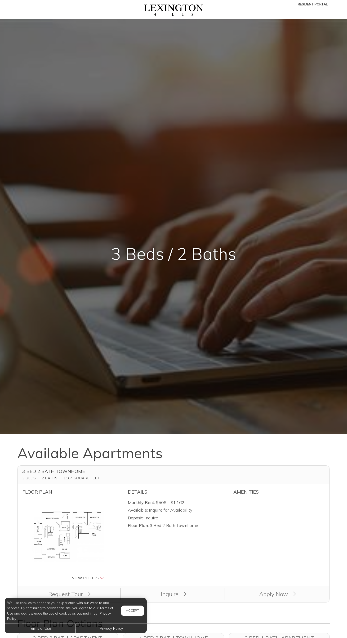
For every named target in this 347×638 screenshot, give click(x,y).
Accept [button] (132, 610)
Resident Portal (313, 4)
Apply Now (277, 594)
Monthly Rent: (141, 502)
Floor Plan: (138, 525)
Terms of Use (40, 628)
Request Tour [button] (69, 594)
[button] (68, 540)
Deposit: (135, 518)
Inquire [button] (173, 594)
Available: (138, 510)
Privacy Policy (111, 628)
